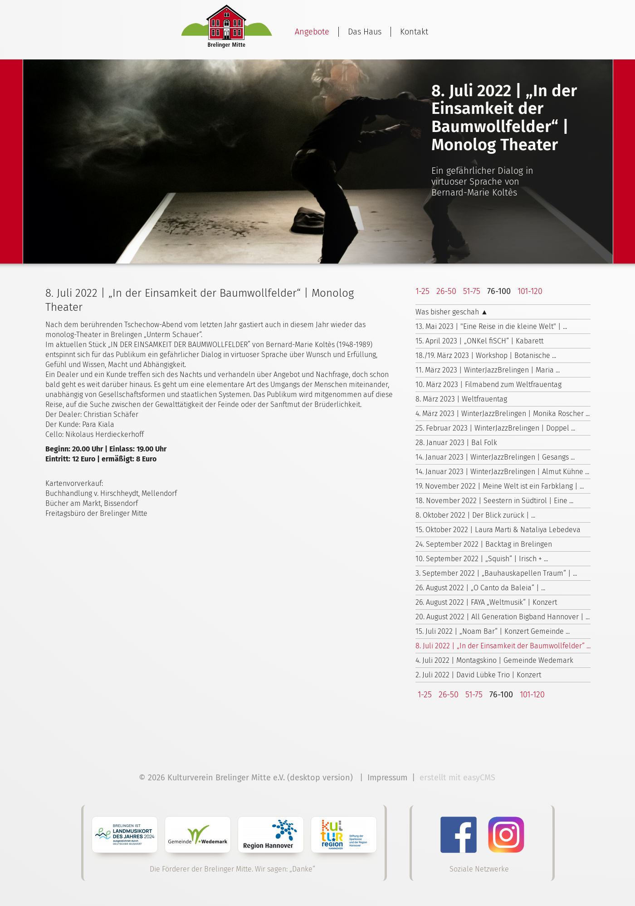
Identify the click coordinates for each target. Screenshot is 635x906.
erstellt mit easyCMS (459, 778)
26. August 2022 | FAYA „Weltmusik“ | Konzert (486, 602)
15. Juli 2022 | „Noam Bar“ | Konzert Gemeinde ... (492, 631)
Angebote (312, 32)
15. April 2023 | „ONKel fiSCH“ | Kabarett (479, 341)
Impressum (387, 778)
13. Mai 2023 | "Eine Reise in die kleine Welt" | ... (491, 326)
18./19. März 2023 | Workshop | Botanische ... (485, 355)
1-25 (422, 291)
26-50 (446, 291)
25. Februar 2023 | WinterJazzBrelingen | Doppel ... (495, 428)
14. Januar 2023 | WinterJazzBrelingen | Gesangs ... (495, 457)
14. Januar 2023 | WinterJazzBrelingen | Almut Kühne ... (502, 471)
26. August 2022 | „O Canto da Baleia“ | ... (480, 587)
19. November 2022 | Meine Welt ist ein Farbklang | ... (499, 486)
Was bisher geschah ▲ (451, 312)
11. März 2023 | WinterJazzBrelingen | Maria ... (487, 370)
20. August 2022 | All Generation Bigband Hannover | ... (502, 616)
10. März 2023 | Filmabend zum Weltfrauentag (488, 384)
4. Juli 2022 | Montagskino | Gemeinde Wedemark (494, 660)
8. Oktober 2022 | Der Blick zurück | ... (475, 515)
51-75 (471, 291)
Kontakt (414, 32)
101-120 (530, 291)
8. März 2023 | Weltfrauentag (461, 399)
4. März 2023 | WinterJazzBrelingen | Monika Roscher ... (502, 413)
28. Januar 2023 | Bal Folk (456, 442)
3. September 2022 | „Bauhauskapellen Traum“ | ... (496, 573)
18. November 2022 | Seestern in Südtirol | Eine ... (494, 500)
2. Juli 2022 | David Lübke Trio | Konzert (478, 675)
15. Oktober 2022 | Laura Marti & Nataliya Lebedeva (498, 529)
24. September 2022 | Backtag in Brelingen (483, 544)
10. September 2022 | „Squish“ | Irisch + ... (481, 558)
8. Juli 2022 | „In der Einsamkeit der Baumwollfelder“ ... (503, 646)
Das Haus (364, 32)
